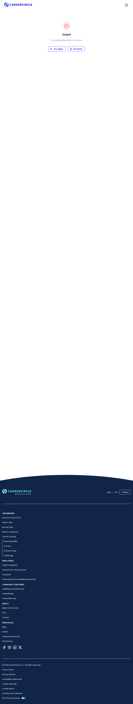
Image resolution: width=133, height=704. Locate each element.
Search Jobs (7, 522)
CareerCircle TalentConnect (14, 570)
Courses (7, 546)
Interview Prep (10, 551)
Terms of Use (8, 670)
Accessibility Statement (12, 679)
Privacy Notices (8, 674)
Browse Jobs (7, 527)
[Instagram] (9, 647)
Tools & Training (9, 537)
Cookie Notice (8, 689)
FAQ (4, 613)
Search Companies (10, 532)
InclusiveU (6, 575)
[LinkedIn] (15, 647)
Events (5, 632)
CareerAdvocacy (9, 598)
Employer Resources (11, 636)
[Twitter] (20, 647)
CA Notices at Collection (12, 693)
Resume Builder (11, 541)
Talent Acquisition (10, 565)
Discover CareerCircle (11, 518)
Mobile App (8, 555)
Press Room (7, 641)
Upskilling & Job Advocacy (13, 589)
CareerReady (8, 594)
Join (116, 492)
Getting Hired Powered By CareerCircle (19, 579)
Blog (4, 627)
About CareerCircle (10, 608)
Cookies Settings (9, 684)
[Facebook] (4, 647)
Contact (125, 492)
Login (108, 492)
